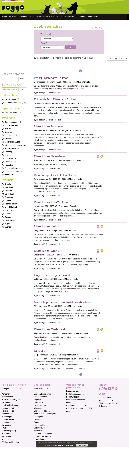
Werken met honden (10, 442)
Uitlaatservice (39, 428)
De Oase (39, 350)
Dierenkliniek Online (46, 226)
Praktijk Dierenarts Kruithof (50, 78)
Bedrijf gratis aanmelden (76, 394)
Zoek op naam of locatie (44, 389)
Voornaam (71, 424)
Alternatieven (7, 397)
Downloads (93, 17)
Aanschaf (6, 394)
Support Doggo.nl (106, 400)
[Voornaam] (83, 428)
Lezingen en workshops (12, 389)
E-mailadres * (72, 416)
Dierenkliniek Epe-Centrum (51, 202)
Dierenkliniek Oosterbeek (49, 329)
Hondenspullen (8, 419)
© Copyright (104, 406)
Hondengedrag (8, 411)
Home (4, 17)
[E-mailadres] (83, 420)
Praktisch (6, 428)
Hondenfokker (40, 425)
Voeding (5, 439)
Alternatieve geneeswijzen (45, 414)
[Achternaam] (83, 436)
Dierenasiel (38, 402)
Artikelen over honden (18, 17)
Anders (37, 422)
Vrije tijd (37, 400)
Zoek (70, 47)
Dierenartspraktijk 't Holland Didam (55, 175)
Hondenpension (40, 397)
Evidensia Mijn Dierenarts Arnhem (55, 99)
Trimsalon (38, 431)
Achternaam (71, 432)
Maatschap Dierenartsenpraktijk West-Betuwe (62, 302)
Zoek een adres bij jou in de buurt (44, 17)
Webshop (38, 408)
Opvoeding (6, 425)
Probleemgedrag (9, 431)
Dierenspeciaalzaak (42, 411)
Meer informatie (83, 82)
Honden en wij (8, 408)
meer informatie (68, 445)
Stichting (37, 419)
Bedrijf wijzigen (72, 397)
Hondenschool (40, 405)
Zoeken (23, 79)
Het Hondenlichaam (10, 405)
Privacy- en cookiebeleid (109, 403)
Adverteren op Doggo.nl (76, 405)
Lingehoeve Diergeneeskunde (52, 275)
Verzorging (6, 436)
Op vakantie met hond (43, 434)
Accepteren (82, 445)
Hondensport (7, 417)
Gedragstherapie (41, 417)
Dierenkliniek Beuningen (49, 126)
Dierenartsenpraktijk (42, 394)
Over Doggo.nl (105, 398)
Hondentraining (8, 422)
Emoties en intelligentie (11, 400)
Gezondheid (7, 402)
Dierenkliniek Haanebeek (49, 156)
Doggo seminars (67, 17)
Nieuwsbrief (81, 17)
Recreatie (6, 434)
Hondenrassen (8, 414)
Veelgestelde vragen (96, 28)
